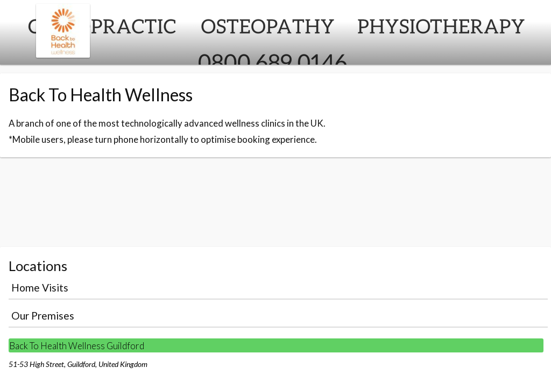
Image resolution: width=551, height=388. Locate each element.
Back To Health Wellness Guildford (76, 345)
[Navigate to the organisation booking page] (63, 54)
